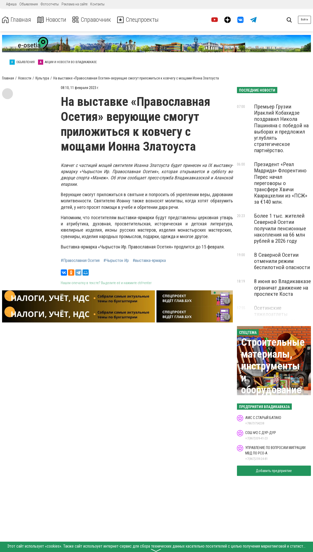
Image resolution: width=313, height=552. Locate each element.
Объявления (28, 4)
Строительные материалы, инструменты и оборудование (273, 366)
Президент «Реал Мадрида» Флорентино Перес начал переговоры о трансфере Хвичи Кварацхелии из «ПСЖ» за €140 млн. (280, 183)
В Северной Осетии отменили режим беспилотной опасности (282, 261)
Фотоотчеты (50, 4)
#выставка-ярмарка (149, 260)
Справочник (91, 19)
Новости (51, 19)
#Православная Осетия (80, 260)
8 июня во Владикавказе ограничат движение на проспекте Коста (282, 287)
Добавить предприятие (274, 471)
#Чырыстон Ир (116, 260)
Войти (304, 19)
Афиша (11, 4)
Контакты (97, 4)
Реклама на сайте (74, 4)
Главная (16, 19)
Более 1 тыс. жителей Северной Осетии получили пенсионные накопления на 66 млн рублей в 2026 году (280, 228)
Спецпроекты (138, 19)
